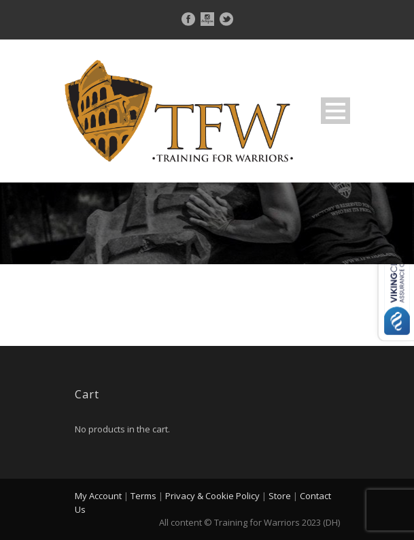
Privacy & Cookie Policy (212, 496)
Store (280, 496)
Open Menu (335, 110)
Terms (143, 496)
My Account (98, 496)
